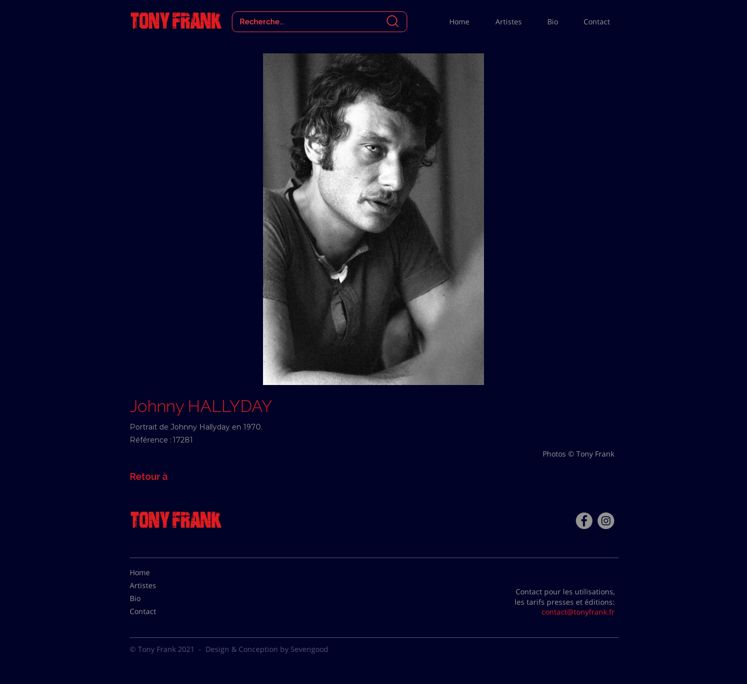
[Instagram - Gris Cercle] (606, 520)
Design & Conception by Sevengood (266, 649)
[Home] (156, 572)
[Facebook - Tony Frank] (584, 520)
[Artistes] (156, 585)
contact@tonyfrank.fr (578, 612)
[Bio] (156, 598)
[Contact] (156, 611)
